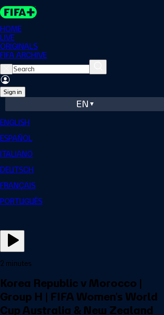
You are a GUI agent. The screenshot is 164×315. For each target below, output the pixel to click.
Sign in (12, 92)
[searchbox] (51, 69)
